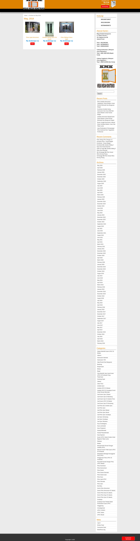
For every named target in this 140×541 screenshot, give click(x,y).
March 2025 (100, 194)
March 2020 (100, 260)
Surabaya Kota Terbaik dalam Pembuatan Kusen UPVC (105, 502)
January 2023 (100, 215)
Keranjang (105, 6)
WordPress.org (101, 529)
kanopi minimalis (101, 430)
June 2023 (100, 210)
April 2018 (100, 305)
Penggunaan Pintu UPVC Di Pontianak (104, 458)
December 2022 (101, 217)
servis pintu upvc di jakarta (104, 497)
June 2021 (100, 237)
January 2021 (100, 248)
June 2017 (100, 325)
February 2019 (101, 287)
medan (99, 443)
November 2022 (101, 219)
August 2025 (100, 183)
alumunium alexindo (102, 357)
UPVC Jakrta (100, 512)
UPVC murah (100, 514)
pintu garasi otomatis (103, 472)
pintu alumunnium (102, 468)
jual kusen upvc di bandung (105, 396)
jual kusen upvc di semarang (105, 403)
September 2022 (101, 224)
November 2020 (101, 253)
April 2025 (100, 192)
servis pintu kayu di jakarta (104, 495)
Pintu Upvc (100, 483)
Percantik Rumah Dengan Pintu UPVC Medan (105, 462)
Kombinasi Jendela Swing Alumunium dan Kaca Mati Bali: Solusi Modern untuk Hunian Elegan (105, 111)
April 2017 (100, 329)
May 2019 (99, 280)
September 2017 (101, 318)
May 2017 (99, 327)
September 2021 (101, 233)
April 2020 (100, 257)
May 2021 (99, 239)
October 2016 (100, 334)
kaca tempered (101, 428)
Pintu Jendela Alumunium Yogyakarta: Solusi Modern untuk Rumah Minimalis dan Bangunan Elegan (106, 104)
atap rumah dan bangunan (104, 362)
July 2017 (99, 323)
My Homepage (100, 152)
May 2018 (99, 302)
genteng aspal (101, 379)
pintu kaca (100, 477)
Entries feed (100, 525)
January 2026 (100, 172)
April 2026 (100, 167)
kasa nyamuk (101, 435)
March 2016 (100, 341)
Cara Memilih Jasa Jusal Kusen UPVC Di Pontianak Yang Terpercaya (105, 375)
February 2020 (101, 262)
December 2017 (101, 311)
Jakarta (99, 381)
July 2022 (99, 228)
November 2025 (101, 176)
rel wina (99, 486)
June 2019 (100, 278)
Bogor (98, 371)
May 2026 (99, 165)
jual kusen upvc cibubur (104, 394)
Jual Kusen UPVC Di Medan (104, 401)
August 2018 (100, 298)
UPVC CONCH (101, 510)
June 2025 (100, 188)
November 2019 (101, 269)
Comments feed (101, 527)
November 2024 (101, 203)
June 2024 (100, 208)
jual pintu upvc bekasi (103, 410)
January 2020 (100, 264)
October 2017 (100, 316)
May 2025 (99, 190)
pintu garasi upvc (102, 474)
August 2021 (100, 235)
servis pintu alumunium (103, 488)
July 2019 (99, 275)
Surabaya (99, 499)
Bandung (99, 364)
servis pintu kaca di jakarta (104, 492)
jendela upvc (100, 386)
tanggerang (100, 505)
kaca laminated (101, 426)
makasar (99, 441)
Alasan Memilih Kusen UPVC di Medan (105, 352)
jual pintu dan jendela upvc (104, 405)
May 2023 (99, 212)
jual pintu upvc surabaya (104, 414)
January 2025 (100, 199)
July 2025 (99, 185)
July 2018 (99, 300)
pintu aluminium (101, 465)
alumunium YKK (101, 360)
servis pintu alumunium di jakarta (106, 490)
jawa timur (100, 383)
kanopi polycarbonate (103, 432)
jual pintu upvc (101, 408)
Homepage (100, 156)
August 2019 (100, 273)
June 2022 (100, 230)
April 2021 (100, 242)
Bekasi (99, 369)
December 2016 (101, 332)
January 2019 (100, 289)
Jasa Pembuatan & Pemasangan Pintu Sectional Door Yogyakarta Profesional (105, 130)
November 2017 (101, 314)
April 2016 (100, 338)
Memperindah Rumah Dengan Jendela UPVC (105, 446)
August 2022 (100, 226)
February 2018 (101, 307)
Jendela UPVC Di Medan (103, 388)
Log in (99, 523)
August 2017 (100, 320)
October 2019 (100, 271)
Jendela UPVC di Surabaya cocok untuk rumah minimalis (106, 391)
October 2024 (100, 206)
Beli (32, 43)
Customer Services (128, 538)
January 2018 (100, 309)
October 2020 (100, 255)
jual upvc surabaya (102, 419)
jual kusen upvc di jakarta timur (106, 399)
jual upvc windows (102, 421)
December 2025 (101, 174)
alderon (99, 355)
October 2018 (100, 296)
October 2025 (100, 179)
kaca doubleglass (102, 423)
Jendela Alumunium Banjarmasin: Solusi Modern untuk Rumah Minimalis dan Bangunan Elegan (106, 118)
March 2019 (100, 284)
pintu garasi (100, 470)
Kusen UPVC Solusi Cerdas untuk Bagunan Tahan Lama (106, 438)
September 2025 (101, 181)
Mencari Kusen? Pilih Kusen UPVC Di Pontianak (106, 450)
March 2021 (100, 244)
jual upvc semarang (102, 417)
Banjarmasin (100, 366)
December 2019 (101, 266)
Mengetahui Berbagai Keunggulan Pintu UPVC (106, 454)
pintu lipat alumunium (32, 37)
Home (25, 15)
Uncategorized (101, 508)
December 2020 (101, 251)
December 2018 (101, 291)
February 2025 (101, 197)
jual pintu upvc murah (103, 412)
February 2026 (101, 170)
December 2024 (101, 201)
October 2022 (100, 221)
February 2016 (101, 343)
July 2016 (99, 336)
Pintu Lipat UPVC (101, 479)
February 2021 (101, 246)
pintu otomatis (101, 481)
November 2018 (101, 293)
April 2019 (100, 282)
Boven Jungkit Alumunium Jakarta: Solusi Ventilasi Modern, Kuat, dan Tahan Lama (106, 124)
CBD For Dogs (100, 148)
